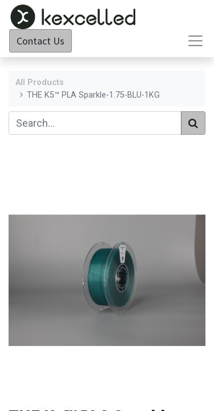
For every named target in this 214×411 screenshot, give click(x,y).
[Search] (193, 123)
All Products (39, 82)
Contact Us (40, 40)
